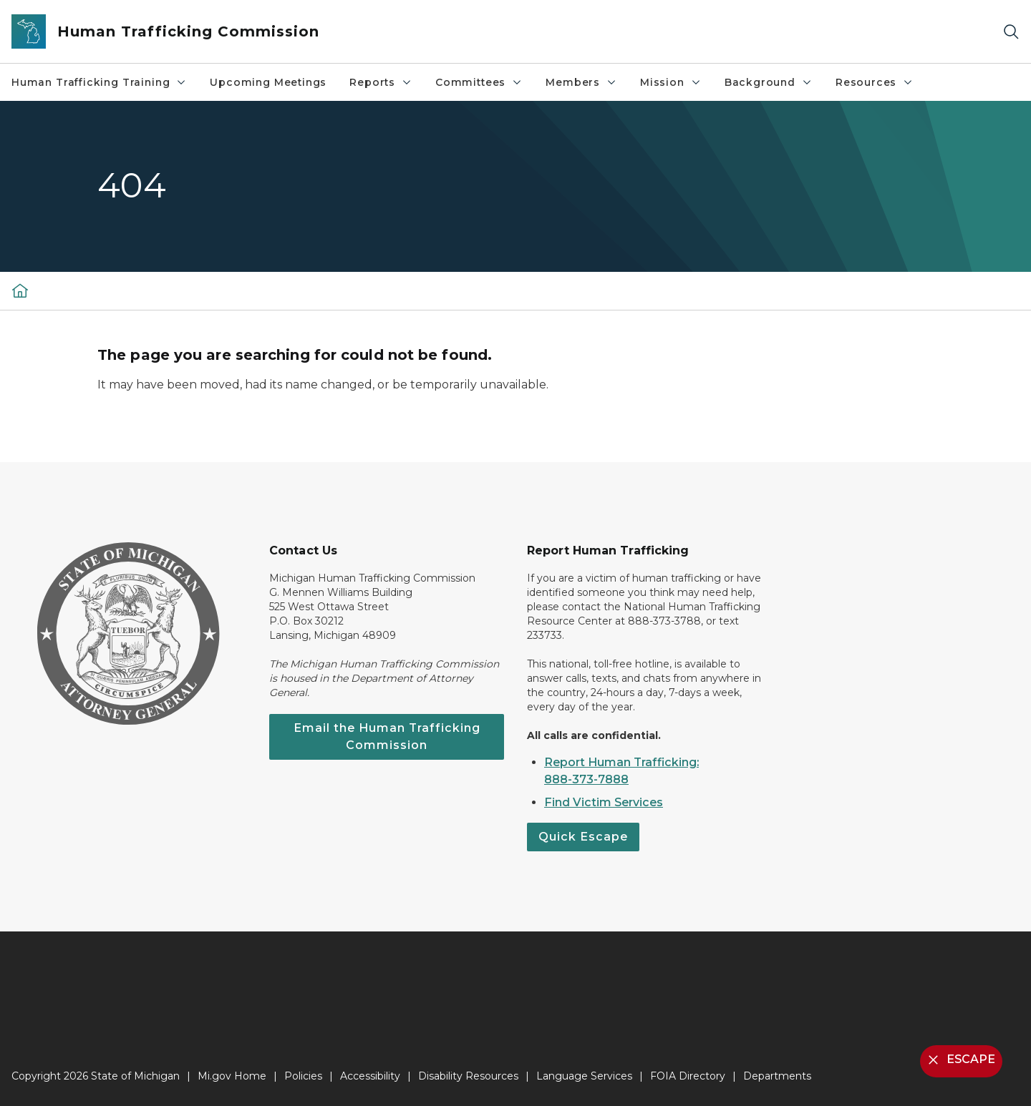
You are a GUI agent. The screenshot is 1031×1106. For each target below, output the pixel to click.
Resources (875, 82)
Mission (671, 82)
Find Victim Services (603, 802)
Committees (479, 82)
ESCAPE (959, 1060)
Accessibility (370, 1076)
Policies (303, 1076)
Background (769, 82)
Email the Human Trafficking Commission (387, 736)
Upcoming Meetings (268, 82)
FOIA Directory (687, 1076)
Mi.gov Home (232, 1076)
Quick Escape (583, 836)
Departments (777, 1076)
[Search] (1011, 32)
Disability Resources (468, 1076)
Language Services (584, 1076)
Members (581, 82)
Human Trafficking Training (99, 82)
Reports (380, 82)
